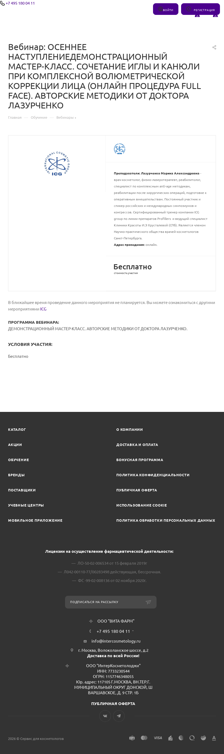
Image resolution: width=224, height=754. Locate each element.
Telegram (119, 716)
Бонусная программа (139, 460)
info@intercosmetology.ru (116, 641)
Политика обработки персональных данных (165, 520)
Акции (15, 445)
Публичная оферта (136, 490)
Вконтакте (105, 716)
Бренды (16, 475)
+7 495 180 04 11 (20, 3)
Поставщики (22, 490)
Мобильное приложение (35, 520)
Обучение (18, 460)
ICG (43, 309)
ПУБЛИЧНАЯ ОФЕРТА (113, 703)
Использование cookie (141, 505)
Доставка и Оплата (137, 445)
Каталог (17, 429)
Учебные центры (26, 505)
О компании (129, 429)
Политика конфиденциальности (153, 475)
